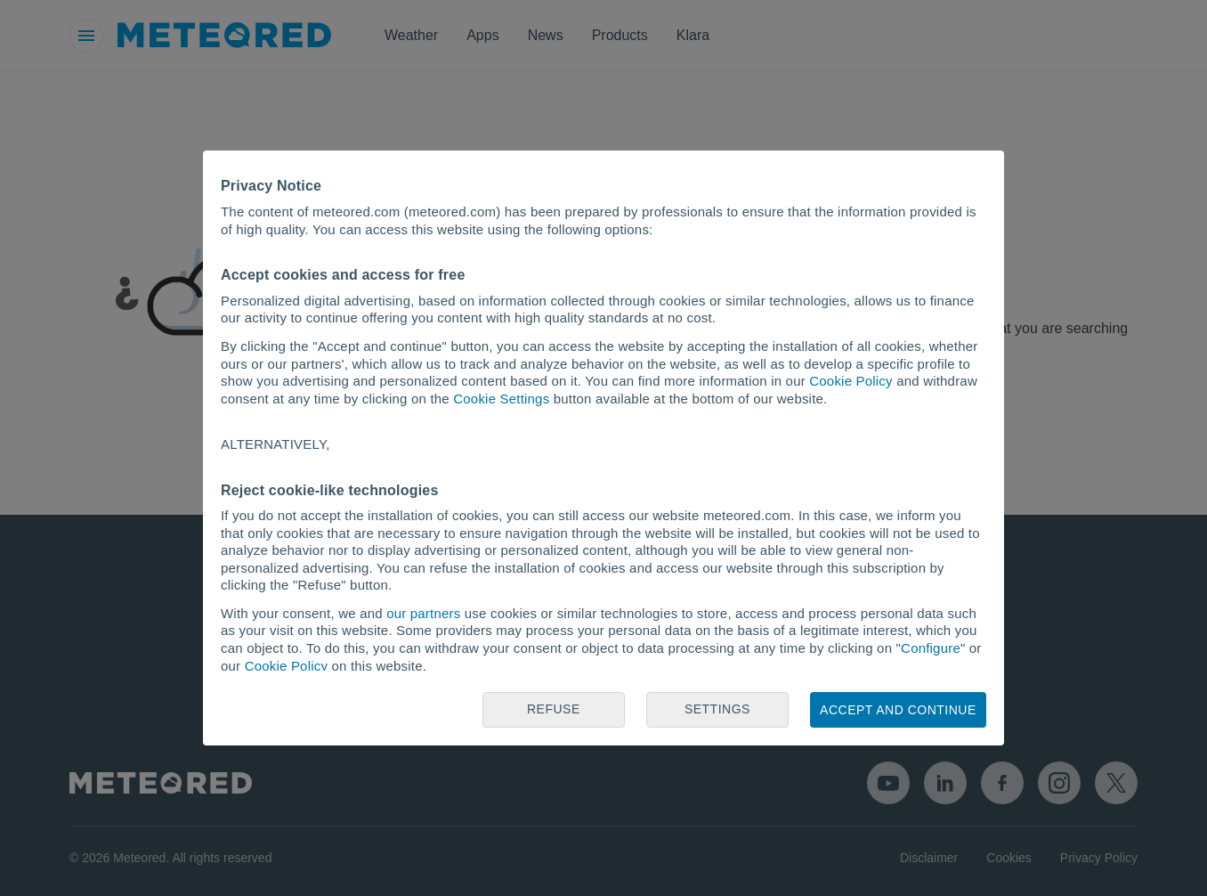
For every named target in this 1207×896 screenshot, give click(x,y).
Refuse (553, 709)
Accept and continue (898, 710)
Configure (930, 648)
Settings (717, 709)
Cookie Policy (850, 380)
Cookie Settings (501, 398)
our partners (423, 613)
